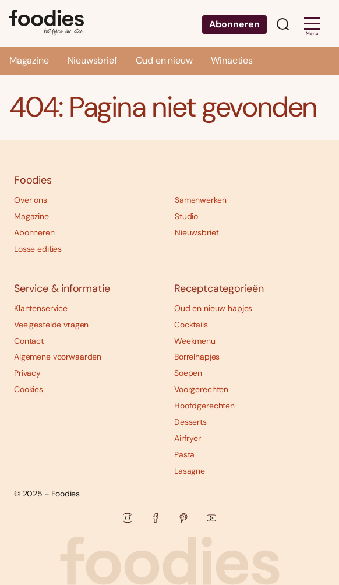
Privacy (27, 373)
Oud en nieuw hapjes (213, 308)
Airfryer (187, 438)
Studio (186, 216)
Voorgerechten (201, 389)
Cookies (28, 389)
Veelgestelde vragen (51, 324)
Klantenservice (41, 308)
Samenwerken (200, 200)
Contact (29, 341)
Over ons (30, 200)
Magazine (29, 60)
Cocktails (191, 324)
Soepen (188, 373)
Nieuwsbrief (92, 60)
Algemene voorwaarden (57, 356)
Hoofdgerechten (204, 405)
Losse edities (38, 249)
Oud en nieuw (164, 60)
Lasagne (189, 471)
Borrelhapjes (197, 356)
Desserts (190, 422)
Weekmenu (195, 341)
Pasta (184, 454)
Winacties (231, 60)
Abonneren (234, 24)
